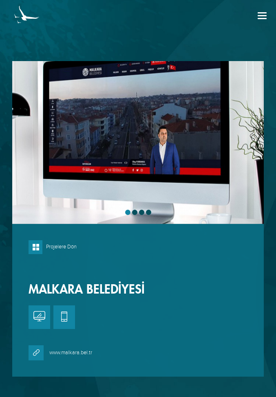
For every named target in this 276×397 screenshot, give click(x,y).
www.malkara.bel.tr (60, 352)
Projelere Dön (53, 246)
